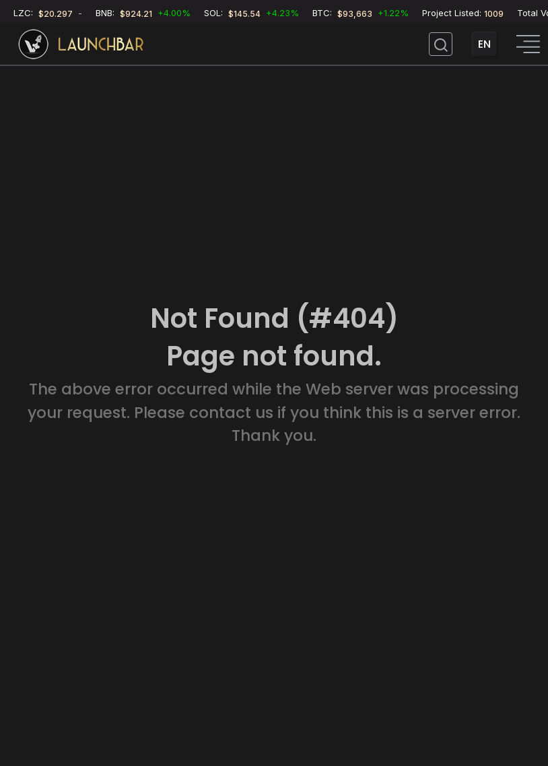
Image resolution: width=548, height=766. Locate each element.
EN (484, 44)
